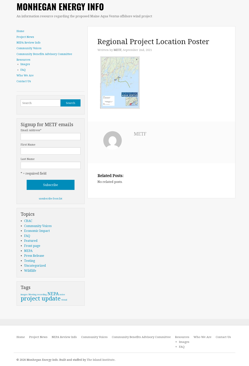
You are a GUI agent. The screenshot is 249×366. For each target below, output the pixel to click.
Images (25, 64)
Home (20, 31)
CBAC (28, 221)
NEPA (28, 251)
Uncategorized (35, 265)
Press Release (34, 256)
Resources (23, 59)
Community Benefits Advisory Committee (44, 54)
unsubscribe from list (50, 198)
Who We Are (25, 75)
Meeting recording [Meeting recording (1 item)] (37, 294)
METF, (118, 50)
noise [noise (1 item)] (62, 294)
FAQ (23, 69)
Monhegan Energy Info (60, 6)
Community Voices (29, 48)
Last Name (28, 159)
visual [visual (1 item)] (64, 300)
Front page (32, 246)
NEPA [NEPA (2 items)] (53, 293)
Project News (25, 36)
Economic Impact (37, 231)
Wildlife (30, 271)
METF (140, 134)
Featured (31, 241)
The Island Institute (101, 360)
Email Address (31, 130)
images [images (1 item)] (24, 294)
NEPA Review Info (28, 42)
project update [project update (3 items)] (40, 298)
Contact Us (24, 81)
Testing (29, 261)
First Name (28, 144)
